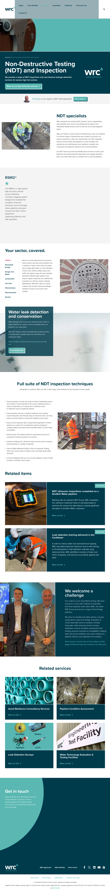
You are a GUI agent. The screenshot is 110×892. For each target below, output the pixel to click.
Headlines (67, 4)
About (19, 4)
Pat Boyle (36, 99)
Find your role (80, 4)
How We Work (31, 4)
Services (44, 4)
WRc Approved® (46, 867)
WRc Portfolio (60, 867)
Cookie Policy (58, 878)
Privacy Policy (46, 878)
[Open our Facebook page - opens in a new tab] (84, 867)
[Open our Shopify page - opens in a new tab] (104, 867)
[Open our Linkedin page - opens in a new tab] (94, 867)
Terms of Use (34, 878)
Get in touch (79, 99)
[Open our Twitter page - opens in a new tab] (89, 867)
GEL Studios (56, 888)
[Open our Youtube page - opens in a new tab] (99, 867)
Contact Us (21, 11)
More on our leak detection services (22, 86)
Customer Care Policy (73, 878)
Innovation (55, 4)
